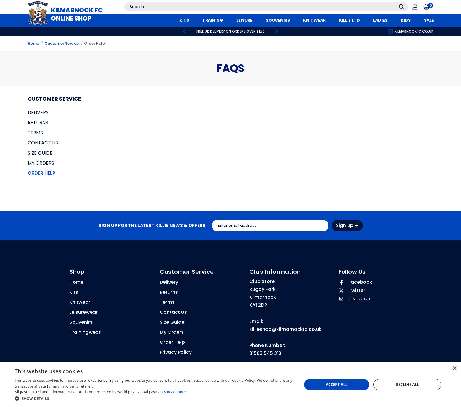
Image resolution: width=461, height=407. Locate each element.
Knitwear (79, 302)
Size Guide (40, 153)
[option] (230, 31)
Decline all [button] (407, 384)
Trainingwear (85, 332)
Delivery (38, 112)
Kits (73, 292)
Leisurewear (83, 312)
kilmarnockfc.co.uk (410, 31)
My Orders (41, 163)
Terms (35, 132)
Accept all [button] (337, 384)
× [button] (454, 368)
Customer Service (61, 43)
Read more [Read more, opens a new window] (176, 391)
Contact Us (43, 142)
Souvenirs (81, 322)
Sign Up (347, 225)
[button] (154, 399)
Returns (38, 122)
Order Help (94, 43)
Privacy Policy (176, 352)
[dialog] (230, 384)
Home (33, 43)
